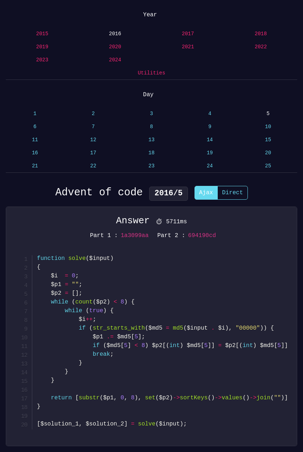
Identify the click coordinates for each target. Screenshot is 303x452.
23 (151, 166)
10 (268, 126)
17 (93, 153)
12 (93, 140)
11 (35, 140)
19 (210, 153)
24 (210, 166)
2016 (115, 33)
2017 (188, 33)
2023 (42, 60)
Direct (232, 194)
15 (268, 140)
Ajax (206, 194)
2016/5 (169, 193)
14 (210, 140)
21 (35, 166)
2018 (261, 33)
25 (268, 166)
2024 (115, 60)
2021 (188, 47)
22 (93, 166)
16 (35, 153)
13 (151, 140)
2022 (261, 47)
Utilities (151, 73)
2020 (115, 47)
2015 (42, 33)
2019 (42, 47)
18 (151, 153)
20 (268, 153)
